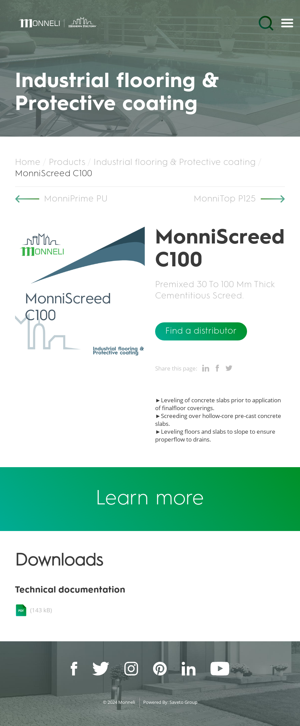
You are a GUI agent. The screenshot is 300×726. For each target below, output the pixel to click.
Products (67, 162)
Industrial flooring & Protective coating (175, 162)
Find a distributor (201, 331)
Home (28, 162)
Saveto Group (183, 702)
